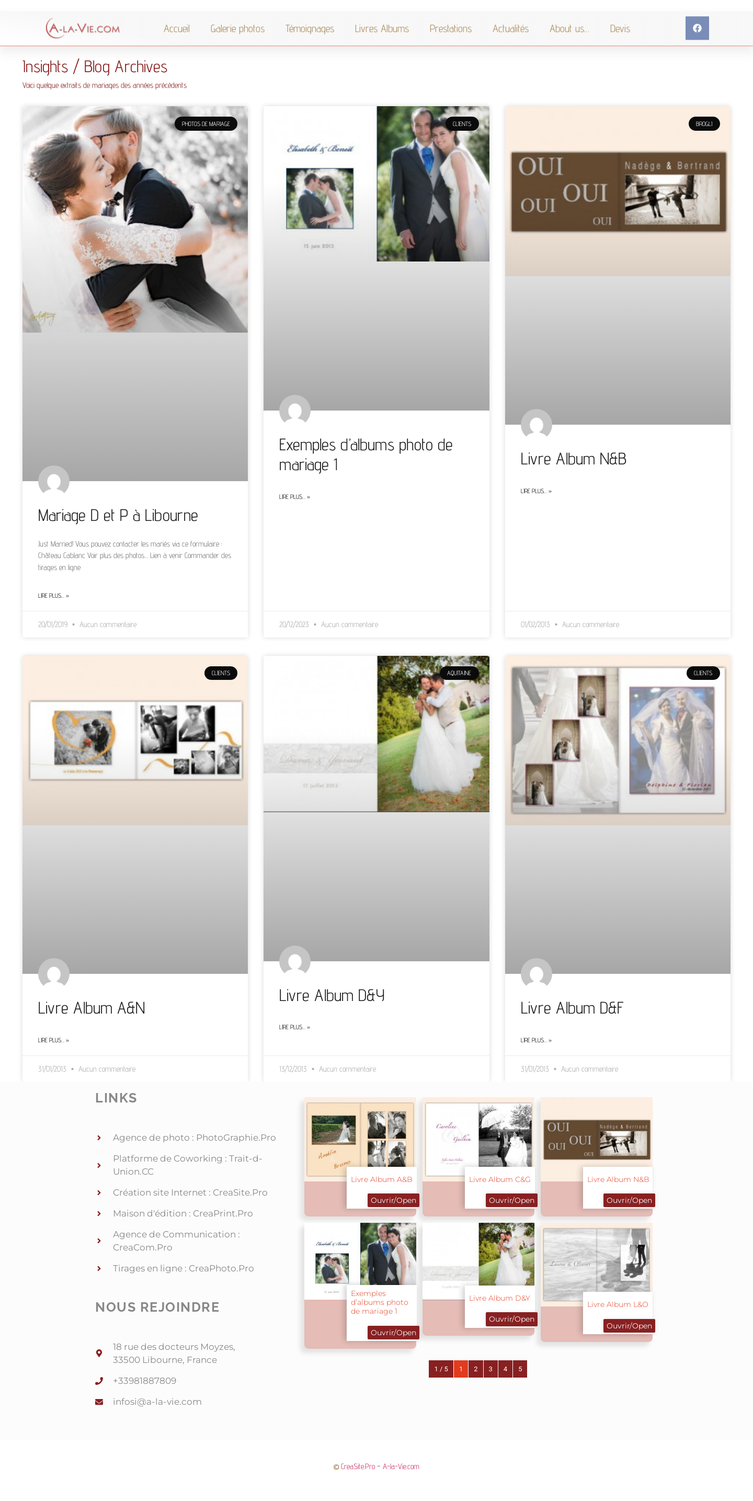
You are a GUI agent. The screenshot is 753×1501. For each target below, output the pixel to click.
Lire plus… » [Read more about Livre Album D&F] (536, 1040)
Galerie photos (238, 42)
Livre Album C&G (500, 1179)
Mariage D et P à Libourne (118, 515)
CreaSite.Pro (358, 1466)
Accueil (177, 42)
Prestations (451, 42)
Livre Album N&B (573, 458)
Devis (620, 42)
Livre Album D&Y (331, 995)
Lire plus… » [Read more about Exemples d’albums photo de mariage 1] (294, 497)
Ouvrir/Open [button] (393, 1200)
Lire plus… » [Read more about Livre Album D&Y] (294, 1027)
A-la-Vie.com (401, 1466)
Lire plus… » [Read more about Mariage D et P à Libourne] (53, 595)
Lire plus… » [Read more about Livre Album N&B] (536, 491)
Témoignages (310, 42)
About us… (569, 42)
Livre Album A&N (91, 1007)
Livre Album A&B (382, 1179)
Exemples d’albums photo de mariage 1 (379, 1302)
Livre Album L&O (617, 1304)
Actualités (511, 42)
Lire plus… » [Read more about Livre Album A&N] (53, 1040)
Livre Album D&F (572, 1007)
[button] (697, 41)
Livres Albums (382, 42)
